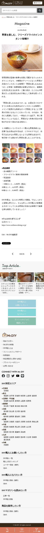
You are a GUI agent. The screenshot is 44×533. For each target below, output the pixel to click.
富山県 (11, 411)
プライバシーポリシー (11, 362)
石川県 (17, 411)
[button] (42, 277)
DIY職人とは (8, 348)
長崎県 (17, 437)
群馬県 (17, 401)
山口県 (28, 427)
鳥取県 (6, 427)
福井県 (23, 411)
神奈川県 (24, 406)
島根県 (11, 427)
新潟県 (6, 411)
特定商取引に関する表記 (12, 359)
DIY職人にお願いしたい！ (22, 303)
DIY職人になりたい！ (22, 312)
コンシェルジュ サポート (12, 352)
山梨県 (23, 401)
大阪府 (17, 422)
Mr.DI (16, 525)
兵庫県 (23, 422)
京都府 (11, 422)
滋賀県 (6, 422)
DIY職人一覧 (8, 458)
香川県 (11, 432)
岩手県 (11, 396)
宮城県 (17, 396)
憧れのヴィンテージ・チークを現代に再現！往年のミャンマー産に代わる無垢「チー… (26, 288)
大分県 (28, 437)
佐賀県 (11, 437)
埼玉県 (6, 406)
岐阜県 (6, 416)
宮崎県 (34, 437)
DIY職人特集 (8, 499)
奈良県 (28, 422)
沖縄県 (6, 445)
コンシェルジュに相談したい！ (21, 321)
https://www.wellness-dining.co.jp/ (14, 225)
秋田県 (23, 396)
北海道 (6, 391)
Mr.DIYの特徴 (8, 344)
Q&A (5, 468)
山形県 (28, 396)
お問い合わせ (8, 366)
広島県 (23, 427)
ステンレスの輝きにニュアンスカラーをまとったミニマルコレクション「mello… (8, 288)
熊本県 (23, 437)
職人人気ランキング (10, 461)
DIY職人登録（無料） (11, 480)
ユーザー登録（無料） (11, 465)
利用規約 (6, 355)
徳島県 (6, 432)
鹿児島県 (7, 440)
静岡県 (11, 416)
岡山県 (17, 427)
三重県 (23, 416)
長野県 (28, 401)
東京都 (17, 406)
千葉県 (11, 406)
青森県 (6, 396)
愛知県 (17, 416)
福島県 (34, 396)
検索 (39, 10)
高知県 (23, 432)
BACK (22, 254)
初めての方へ (8, 341)
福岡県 (6, 437)
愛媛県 (17, 432)
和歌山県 (35, 422)
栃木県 (11, 401)
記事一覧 (6, 496)
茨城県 (6, 401)
